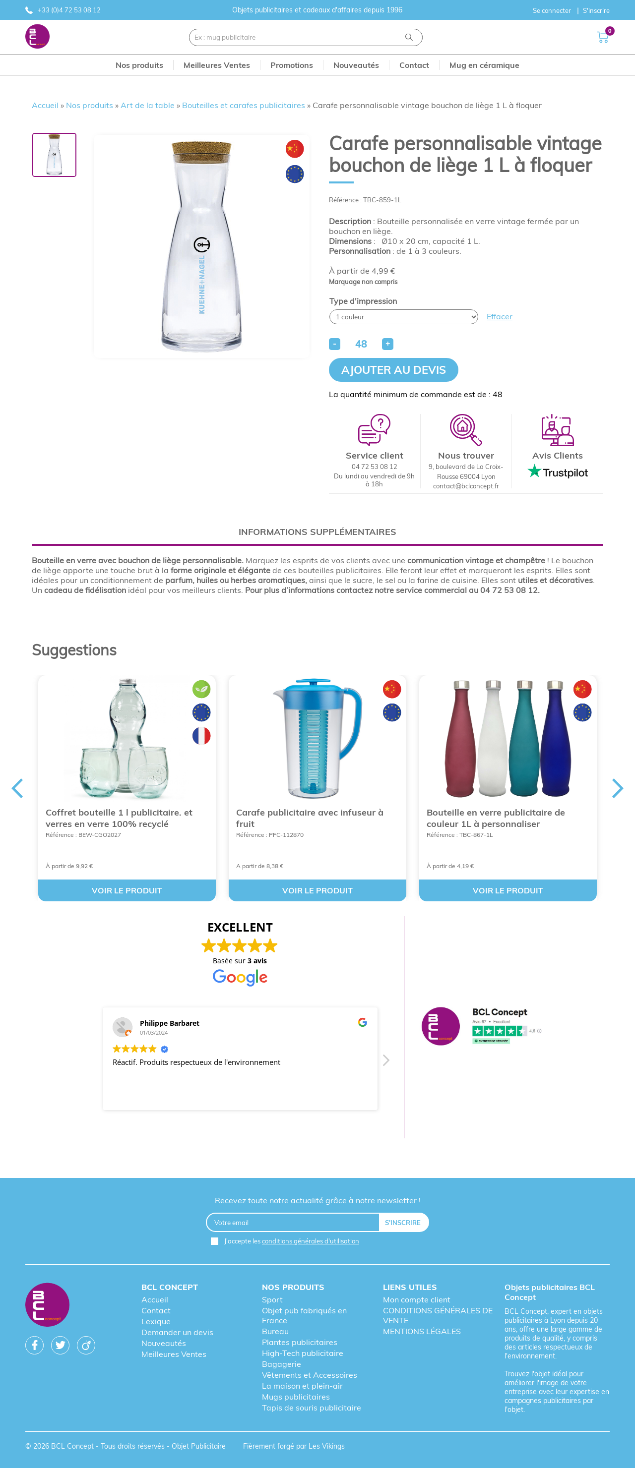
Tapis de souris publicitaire (311, 1407)
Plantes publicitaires (299, 1342)
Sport (272, 1299)
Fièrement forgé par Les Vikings (294, 1446)
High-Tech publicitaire (302, 1353)
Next (618, 788)
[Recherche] (409, 37)
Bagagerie (281, 1364)
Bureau (275, 1331)
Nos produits (89, 105)
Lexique (156, 1321)
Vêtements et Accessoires (309, 1375)
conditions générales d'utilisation (310, 1241)
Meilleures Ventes (173, 1354)
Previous (17, 788)
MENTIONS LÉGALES (422, 1331)
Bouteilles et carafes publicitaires (243, 105)
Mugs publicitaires (296, 1397)
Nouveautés (163, 1343)
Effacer (499, 316)
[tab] (317, 532)
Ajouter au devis (393, 370)
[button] (385, 1063)
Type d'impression (363, 301)
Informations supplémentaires (317, 531)
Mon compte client (416, 1299)
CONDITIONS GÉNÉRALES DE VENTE (438, 1315)
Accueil (45, 105)
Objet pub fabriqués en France (304, 1315)
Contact (156, 1310)
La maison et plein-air (302, 1386)
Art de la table (148, 105)
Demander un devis (177, 1332)
